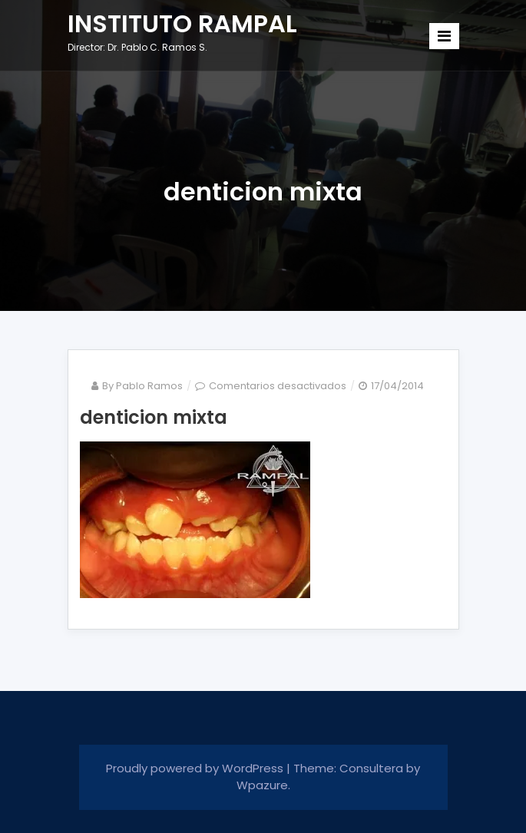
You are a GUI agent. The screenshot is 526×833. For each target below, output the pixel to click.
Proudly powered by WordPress (196, 768)
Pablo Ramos (149, 385)
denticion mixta (153, 417)
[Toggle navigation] (444, 36)
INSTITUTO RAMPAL (182, 23)
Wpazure (262, 785)
